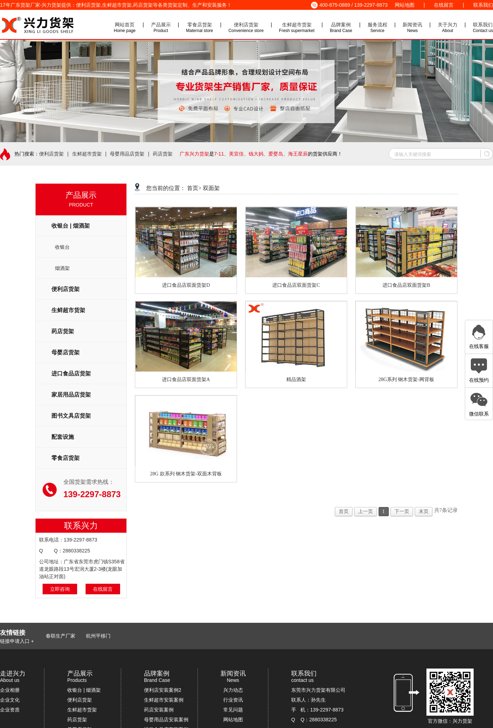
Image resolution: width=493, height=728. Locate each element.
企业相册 (10, 690)
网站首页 (125, 24)
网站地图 (404, 5)
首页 (344, 511)
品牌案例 (341, 24)
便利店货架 (246, 24)
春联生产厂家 (60, 636)
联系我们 (483, 5)
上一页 (365, 511)
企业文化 (10, 700)
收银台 (62, 247)
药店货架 (163, 154)
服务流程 (377, 24)
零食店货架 (199, 24)
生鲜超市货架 (297, 24)
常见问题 (233, 710)
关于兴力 (447, 24)
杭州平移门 (98, 636)
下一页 (401, 511)
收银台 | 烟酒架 (84, 690)
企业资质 (10, 710)
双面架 (211, 188)
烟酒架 (62, 268)
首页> (194, 188)
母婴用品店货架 (127, 154)
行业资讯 (233, 700)
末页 (424, 511)
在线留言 (444, 5)
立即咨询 (60, 589)
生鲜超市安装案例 (163, 700)
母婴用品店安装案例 (166, 719)
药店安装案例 (159, 710)
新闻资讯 (412, 24)
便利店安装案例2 (162, 690)
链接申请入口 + (17, 641)
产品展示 (161, 24)
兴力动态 (233, 690)
